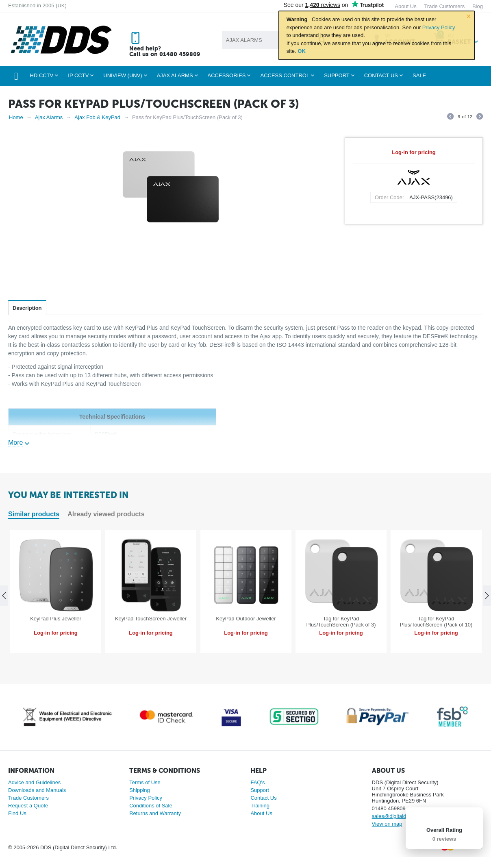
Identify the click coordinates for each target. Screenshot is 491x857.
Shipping (139, 790)
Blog (477, 6)
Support (259, 790)
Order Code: (389, 197)
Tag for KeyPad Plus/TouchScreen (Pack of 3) (341, 622)
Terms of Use (145, 782)
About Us (261, 813)
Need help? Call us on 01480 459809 (164, 51)
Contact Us (263, 798)
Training (259, 806)
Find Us (17, 813)
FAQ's (257, 782)
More (15, 442)
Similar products (33, 514)
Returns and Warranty (155, 813)
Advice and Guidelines (34, 782)
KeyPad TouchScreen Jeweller (151, 619)
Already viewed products (105, 514)
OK (302, 51)
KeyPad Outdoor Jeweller (246, 619)
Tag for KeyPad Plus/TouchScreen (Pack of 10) (436, 622)
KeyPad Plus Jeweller (55, 619)
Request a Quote (28, 806)
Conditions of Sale (150, 806)
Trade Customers (28, 798)
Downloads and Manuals (37, 790)
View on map (387, 824)
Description (27, 308)
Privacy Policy (438, 27)
